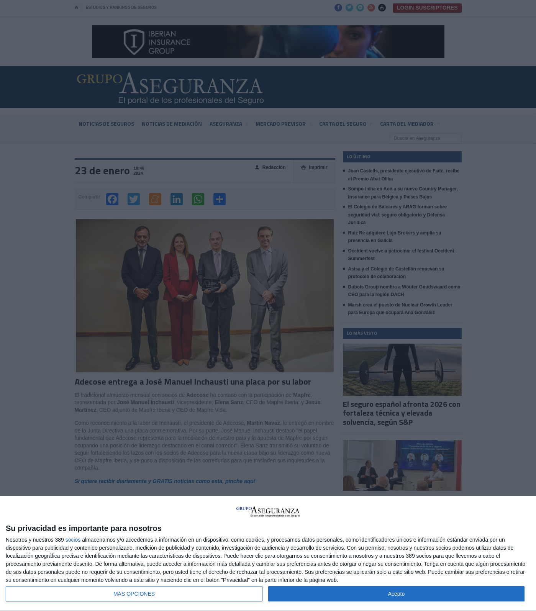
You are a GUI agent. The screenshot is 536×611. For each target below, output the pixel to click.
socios (73, 539)
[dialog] (268, 553)
